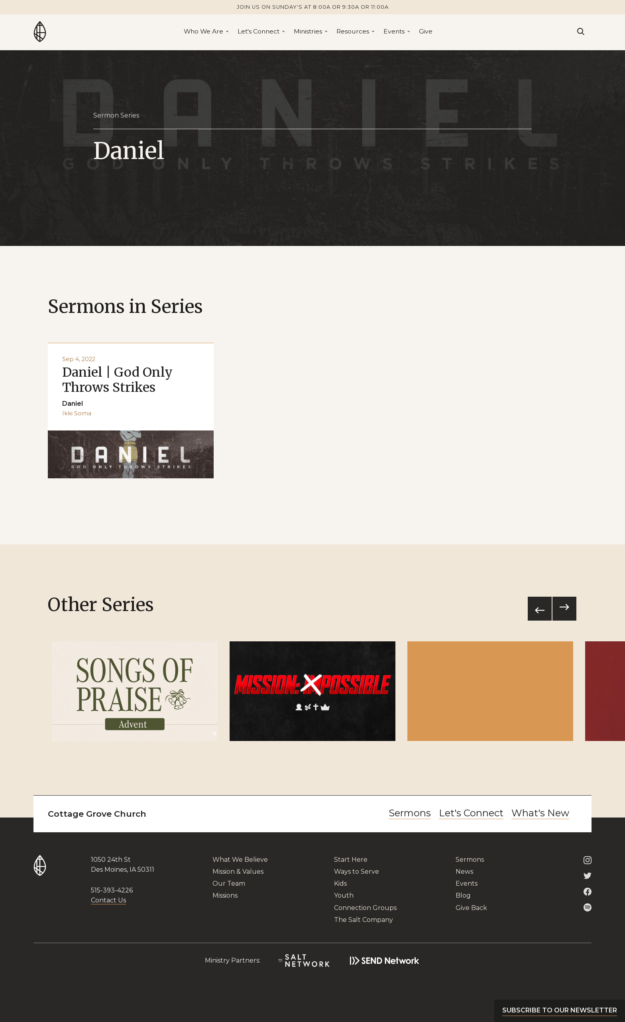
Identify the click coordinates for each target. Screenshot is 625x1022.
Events (394, 31)
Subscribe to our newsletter (559, 1010)
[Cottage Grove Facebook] (588, 891)
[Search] (581, 31)
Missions (225, 895)
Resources (352, 31)
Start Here (351, 859)
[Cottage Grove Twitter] (588, 875)
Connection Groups (365, 908)
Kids (340, 883)
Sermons (410, 813)
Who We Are (203, 31)
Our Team (228, 883)
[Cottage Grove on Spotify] (588, 907)
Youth (344, 895)
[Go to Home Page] (39, 32)
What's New (540, 813)
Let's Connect (258, 31)
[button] (206, 31)
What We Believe (240, 859)
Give (425, 31)
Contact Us (108, 900)
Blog (463, 895)
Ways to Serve (356, 871)
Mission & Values (237, 871)
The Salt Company (363, 920)
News (464, 871)
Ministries (308, 31)
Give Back (471, 908)
